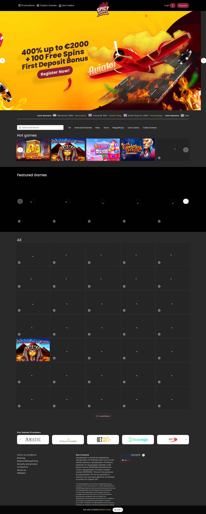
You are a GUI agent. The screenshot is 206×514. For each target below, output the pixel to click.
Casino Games (47, 5)
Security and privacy (27, 464)
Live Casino (66, 5)
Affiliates (21, 473)
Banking (21, 457)
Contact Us (22, 466)
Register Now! (60, 72)
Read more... (105, 509)
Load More (103, 416)
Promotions (26, 5)
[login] (170, 5)
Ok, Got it (118, 510)
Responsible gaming (27, 460)
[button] (2, 60)
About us (21, 470)
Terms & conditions (26, 454)
